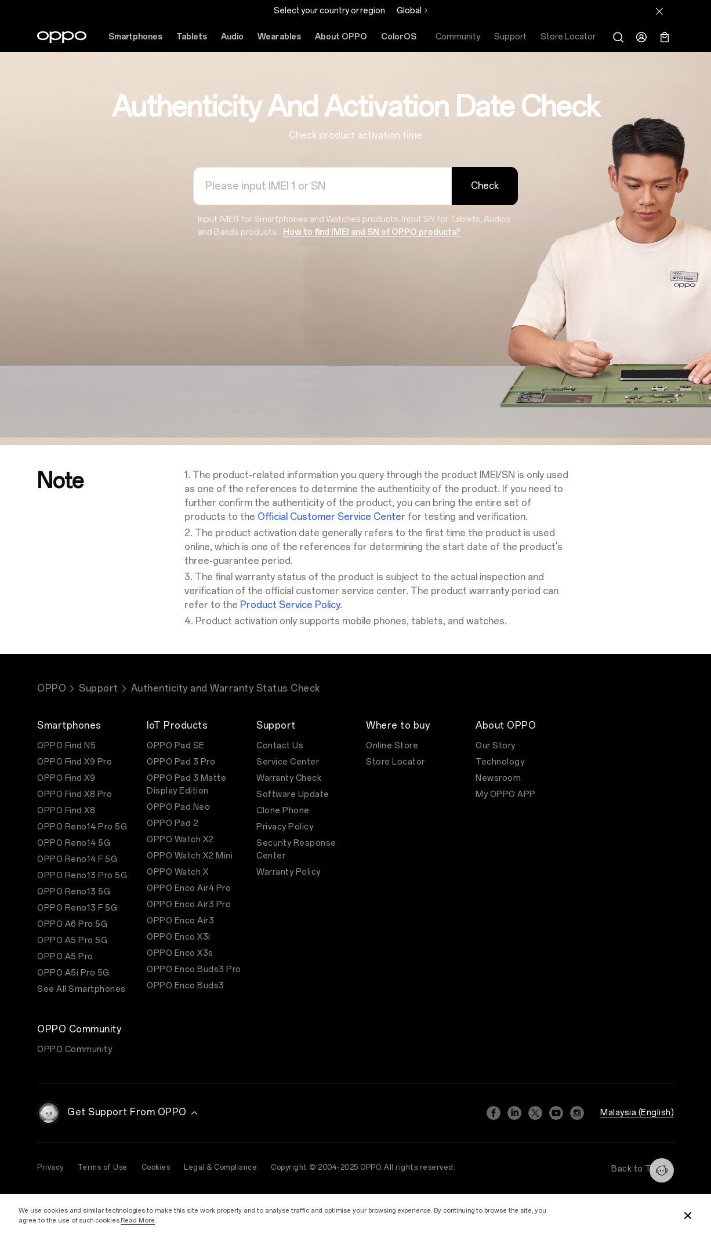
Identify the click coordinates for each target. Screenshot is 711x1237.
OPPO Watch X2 (180, 840)
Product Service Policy (290, 604)
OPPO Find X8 (66, 811)
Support (98, 688)
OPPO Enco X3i (179, 937)
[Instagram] (577, 1113)
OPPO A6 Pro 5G (72, 924)
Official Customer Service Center (331, 516)
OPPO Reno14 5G (73, 843)
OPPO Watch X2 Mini (190, 856)
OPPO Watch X (177, 872)
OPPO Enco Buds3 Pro (194, 969)
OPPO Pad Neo (178, 807)
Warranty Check (288, 778)
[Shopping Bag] (664, 37)
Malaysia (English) (637, 1113)
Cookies (156, 1167)
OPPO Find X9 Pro (74, 762)
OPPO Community (74, 1049)
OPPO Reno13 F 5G (77, 908)
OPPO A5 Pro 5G (72, 940)
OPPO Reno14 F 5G (77, 859)
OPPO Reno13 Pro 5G (82, 876)
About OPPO (341, 37)
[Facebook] (493, 1113)
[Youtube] (556, 1113)
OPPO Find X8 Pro (74, 794)
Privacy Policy (284, 827)
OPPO (51, 688)
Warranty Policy (288, 872)
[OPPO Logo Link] (61, 37)
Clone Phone (283, 811)
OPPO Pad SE (176, 746)
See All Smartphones (81, 989)
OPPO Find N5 (66, 746)
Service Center (287, 762)
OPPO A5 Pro (65, 957)
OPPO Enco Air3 (180, 921)
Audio (232, 37)
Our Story (496, 746)
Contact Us (279, 746)
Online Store (392, 746)
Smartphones (135, 37)
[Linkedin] (514, 1113)
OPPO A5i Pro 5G (73, 973)
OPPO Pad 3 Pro (181, 762)
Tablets (191, 37)
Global (409, 11)
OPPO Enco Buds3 (185, 986)
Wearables (279, 37)
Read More (138, 1220)
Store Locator (395, 762)
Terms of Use (103, 1167)
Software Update (292, 794)
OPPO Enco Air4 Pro (189, 888)
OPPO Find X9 (66, 778)
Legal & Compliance (220, 1167)
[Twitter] (535, 1113)
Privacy (50, 1167)
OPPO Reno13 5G (73, 892)
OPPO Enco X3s (180, 953)
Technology (500, 762)
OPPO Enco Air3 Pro (189, 904)
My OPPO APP (506, 794)
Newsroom (498, 778)
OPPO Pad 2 (172, 823)
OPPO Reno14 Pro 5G (82, 827)
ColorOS (398, 37)
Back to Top (642, 1168)
